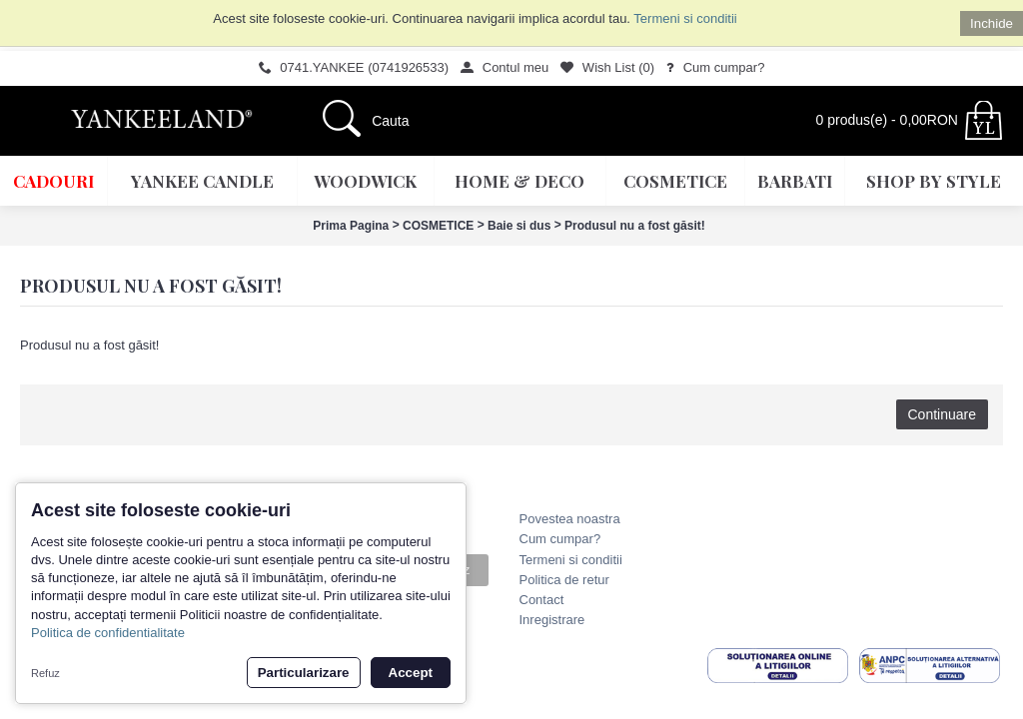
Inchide (991, 23)
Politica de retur (564, 579)
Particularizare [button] (304, 672)
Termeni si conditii (684, 18)
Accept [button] (411, 672)
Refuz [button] (45, 673)
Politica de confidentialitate (108, 632)
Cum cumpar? (560, 538)
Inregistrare (552, 619)
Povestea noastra (569, 518)
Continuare (942, 414)
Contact (541, 599)
